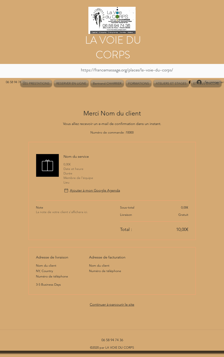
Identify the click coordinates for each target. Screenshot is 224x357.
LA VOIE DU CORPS (113, 47)
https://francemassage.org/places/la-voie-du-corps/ (127, 70)
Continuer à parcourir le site (112, 304)
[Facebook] (189, 82)
